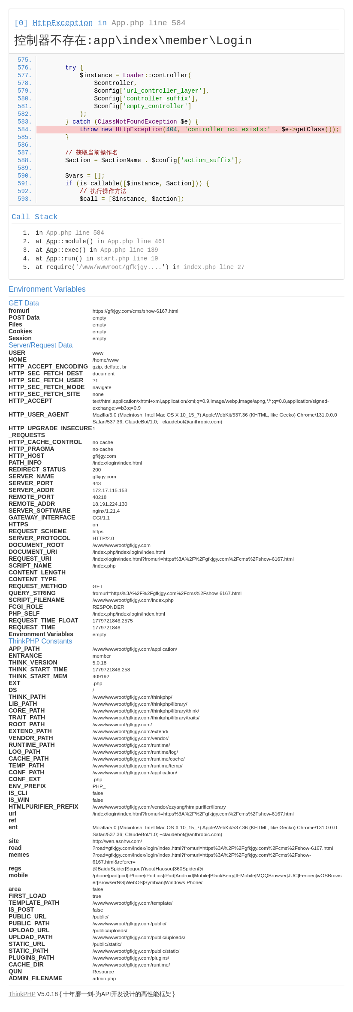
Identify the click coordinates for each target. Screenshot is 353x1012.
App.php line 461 (136, 241)
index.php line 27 (213, 267)
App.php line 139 (129, 250)
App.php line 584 (149, 23)
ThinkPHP (22, 994)
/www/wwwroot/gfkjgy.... (120, 267)
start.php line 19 (127, 258)
